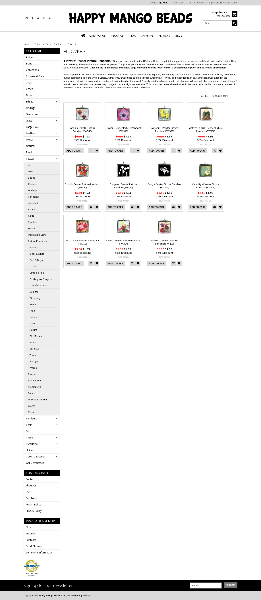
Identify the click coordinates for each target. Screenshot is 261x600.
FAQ (28, 492)
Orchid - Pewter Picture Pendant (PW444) (82, 186)
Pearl (29, 152)
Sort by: (204, 96)
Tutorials (31, 533)
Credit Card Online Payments (32, 574)
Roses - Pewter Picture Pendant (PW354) (123, 242)
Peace (33, 342)
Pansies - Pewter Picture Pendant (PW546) (82, 129)
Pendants (33, 196)
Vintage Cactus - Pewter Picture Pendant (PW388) (206, 129)
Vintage (34, 361)
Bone (29, 63)
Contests (31, 540)
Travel (33, 355)
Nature (33, 329)
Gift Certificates (196, 2)
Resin (29, 425)
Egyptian (33, 222)
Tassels (30, 437)
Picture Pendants (54, 44)
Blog (28, 527)
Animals (32, 209)
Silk (28, 431)
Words (33, 367)
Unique (30, 450)
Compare (159, 2)
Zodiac (32, 412)
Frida (32, 310)
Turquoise (32, 444)
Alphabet (33, 203)
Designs (34, 291)
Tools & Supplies (36, 456)
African (30, 57)
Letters (33, 317)
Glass (29, 120)
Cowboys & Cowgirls (41, 279)
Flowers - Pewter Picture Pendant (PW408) (164, 242)
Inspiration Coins (37, 234)
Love (32, 323)
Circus (33, 266)
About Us (31, 485)
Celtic (31, 215)
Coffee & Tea (37, 272)
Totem (31, 393)
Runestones (35, 380)
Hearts (32, 228)
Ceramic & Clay (35, 76)
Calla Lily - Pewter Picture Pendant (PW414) (205, 186)
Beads (31, 177)
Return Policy (33, 504)
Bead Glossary (34, 546)
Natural (30, 146)
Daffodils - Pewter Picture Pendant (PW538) (164, 129)
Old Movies (36, 336)
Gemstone (32, 114)
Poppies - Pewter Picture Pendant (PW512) (123, 186)
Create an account (228, 2)
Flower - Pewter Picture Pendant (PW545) (123, 129)
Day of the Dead (38, 285)
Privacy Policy (34, 511)
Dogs (29, 95)
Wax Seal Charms (37, 399)
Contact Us (32, 479)
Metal (29, 139)
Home (27, 44)
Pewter (38, 44)
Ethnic (29, 101)
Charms (32, 184)
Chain (29, 82)
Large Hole (32, 127)
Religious (35, 348)
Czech (29, 89)
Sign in (212, 2)
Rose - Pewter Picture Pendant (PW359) (82, 242)
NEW (30, 171)
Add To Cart (74, 150)
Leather (30, 133)
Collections (32, 70)
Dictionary (35, 298)
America (34, 247)
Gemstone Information (39, 552)
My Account (178, 2)
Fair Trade (32, 498)
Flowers (34, 304)
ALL (30, 165)
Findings (31, 108)
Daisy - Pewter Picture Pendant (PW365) (164, 186)
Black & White (37, 253)
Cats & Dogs (36, 260)
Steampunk (34, 386)
